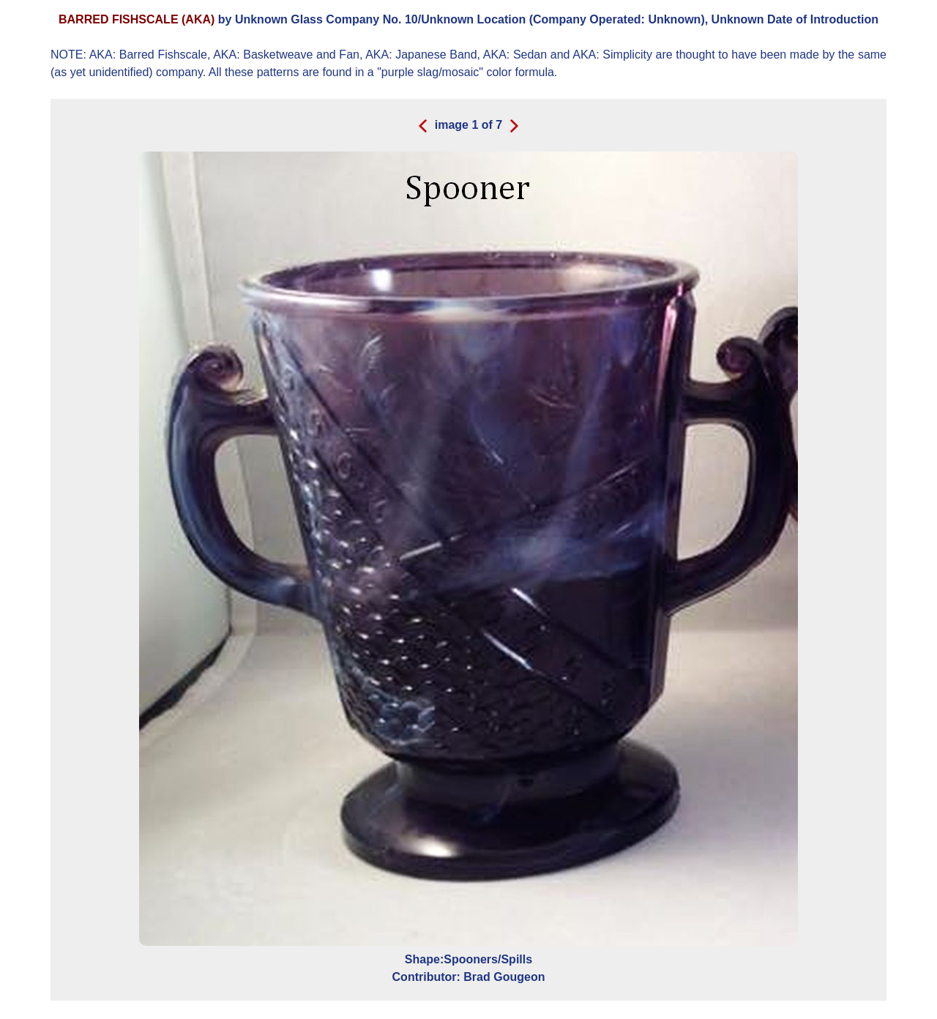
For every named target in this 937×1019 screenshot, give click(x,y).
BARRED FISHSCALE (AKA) (136, 19)
